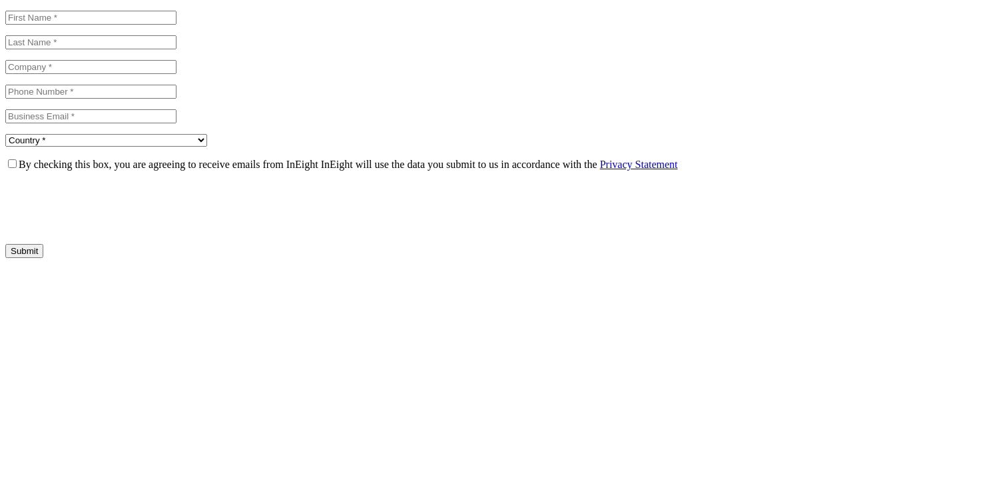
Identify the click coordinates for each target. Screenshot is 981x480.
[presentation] (106, 207)
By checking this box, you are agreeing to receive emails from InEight (168, 164)
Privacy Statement (639, 164)
